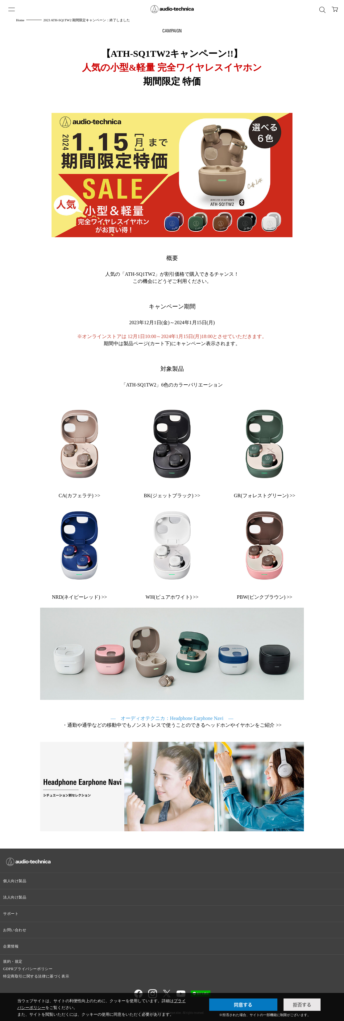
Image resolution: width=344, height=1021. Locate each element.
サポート (11, 913)
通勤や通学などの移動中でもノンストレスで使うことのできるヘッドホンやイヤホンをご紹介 (171, 725)
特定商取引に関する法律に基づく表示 (36, 976)
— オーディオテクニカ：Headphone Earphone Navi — (172, 718)
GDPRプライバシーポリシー (27, 969)
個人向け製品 (15, 881)
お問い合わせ (15, 930)
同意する (243, 1005)
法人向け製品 (15, 897)
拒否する (302, 1005)
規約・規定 (13, 961)
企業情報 (11, 946)
